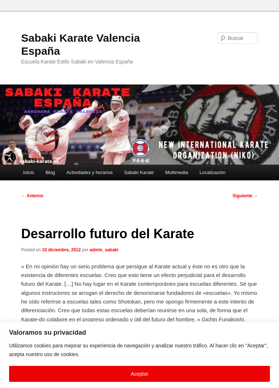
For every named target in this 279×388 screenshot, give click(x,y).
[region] (139, 355)
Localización (212, 172)
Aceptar (139, 374)
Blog (50, 172)
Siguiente (245, 195)
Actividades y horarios (89, 172)
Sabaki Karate (139, 172)
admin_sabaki (104, 249)
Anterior (32, 195)
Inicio (28, 172)
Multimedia (176, 172)
